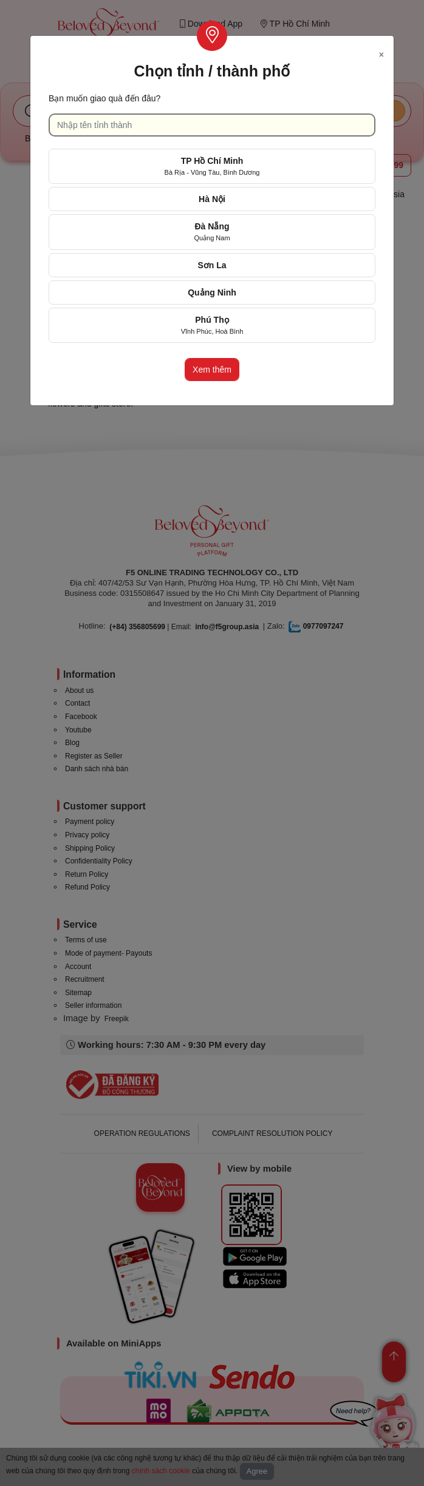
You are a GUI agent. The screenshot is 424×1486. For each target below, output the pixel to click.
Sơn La (211, 265)
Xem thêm (212, 369)
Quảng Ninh (212, 292)
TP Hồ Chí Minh (212, 166)
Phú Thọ (212, 325)
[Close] (381, 53)
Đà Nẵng (212, 231)
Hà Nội (212, 199)
